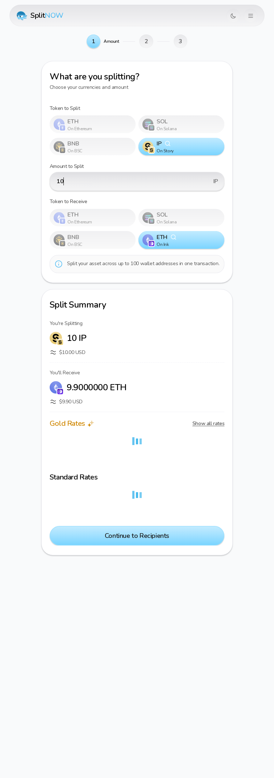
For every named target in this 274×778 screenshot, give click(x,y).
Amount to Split (67, 166)
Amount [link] (111, 41)
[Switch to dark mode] (233, 16)
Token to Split (65, 108)
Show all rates (208, 423)
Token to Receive (68, 201)
